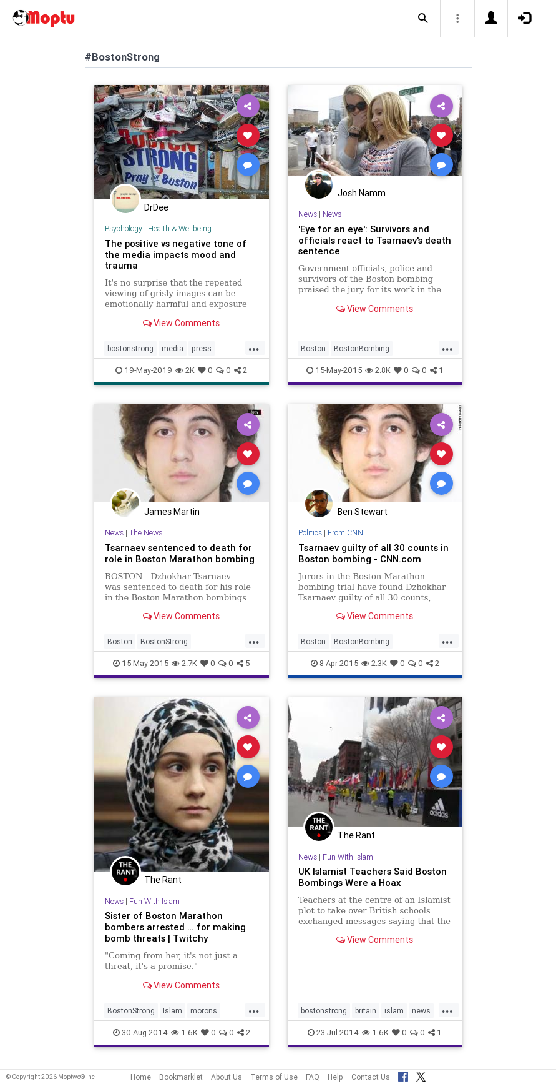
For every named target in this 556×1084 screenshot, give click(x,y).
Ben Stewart (363, 511)
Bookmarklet (181, 1077)
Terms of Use (274, 1077)
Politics (310, 532)
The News (145, 532)
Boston (313, 348)
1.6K (184, 1032)
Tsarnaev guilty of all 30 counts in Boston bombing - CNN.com (373, 553)
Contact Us (370, 1077)
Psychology (123, 228)
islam (394, 1010)
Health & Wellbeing (180, 228)
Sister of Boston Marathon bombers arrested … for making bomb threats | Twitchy (175, 927)
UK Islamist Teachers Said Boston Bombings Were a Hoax (372, 876)
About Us (226, 1077)
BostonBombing (361, 348)
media (172, 348)
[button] (423, 18)
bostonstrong (130, 348)
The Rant (163, 879)
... (254, 347)
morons (203, 1010)
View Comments (181, 323)
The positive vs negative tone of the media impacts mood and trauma (175, 254)
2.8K (378, 370)
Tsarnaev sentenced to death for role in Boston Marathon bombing (180, 553)
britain (365, 1010)
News (307, 214)
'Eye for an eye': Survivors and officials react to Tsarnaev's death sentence (374, 240)
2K (185, 370)
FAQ (312, 1077)
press (202, 348)
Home (140, 1077)
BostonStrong (164, 641)
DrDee (156, 207)
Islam (172, 1010)
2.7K (184, 663)
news (421, 1010)
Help (335, 1077)
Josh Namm (362, 193)
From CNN (345, 532)
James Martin (172, 511)
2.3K (374, 663)
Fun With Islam (154, 901)
